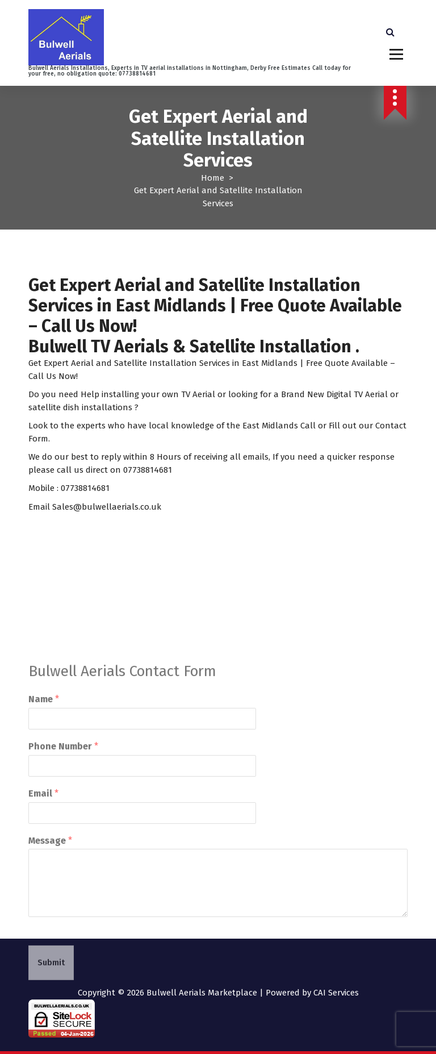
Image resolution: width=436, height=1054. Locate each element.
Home (212, 178)
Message (50, 881)
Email (43, 834)
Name (43, 740)
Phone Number (63, 787)
